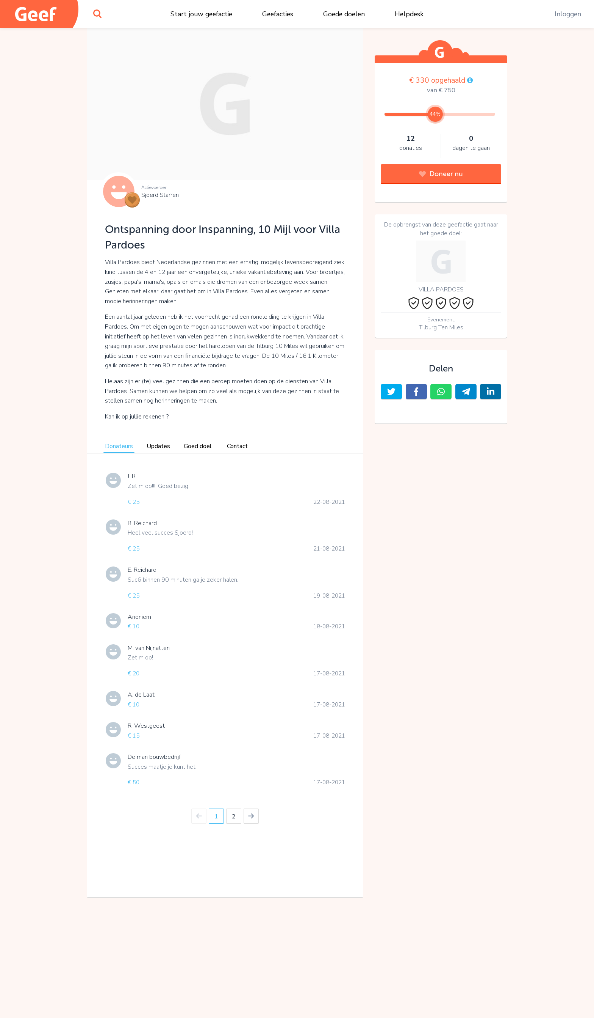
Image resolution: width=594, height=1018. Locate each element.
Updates (158, 446)
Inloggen (568, 14)
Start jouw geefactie (201, 14)
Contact (237, 446)
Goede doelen (344, 14)
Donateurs (119, 446)
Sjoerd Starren (160, 195)
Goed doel (198, 446)
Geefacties (277, 14)
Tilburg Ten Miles (441, 327)
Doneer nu (441, 174)
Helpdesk (409, 14)
